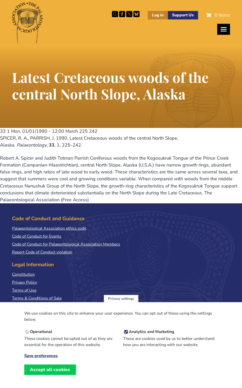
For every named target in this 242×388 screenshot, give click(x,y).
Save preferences (41, 361)
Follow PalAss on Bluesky (136, 14)
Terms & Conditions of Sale (37, 298)
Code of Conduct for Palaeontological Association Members (66, 244)
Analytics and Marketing (151, 337)
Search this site (115, 14)
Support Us (183, 15)
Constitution (23, 274)
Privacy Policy (24, 282)
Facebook (122, 14)
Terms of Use (24, 290)
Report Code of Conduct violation (42, 252)
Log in (158, 15)
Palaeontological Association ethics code (49, 228)
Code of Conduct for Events (36, 236)
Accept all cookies (50, 375)
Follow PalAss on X (129, 14)
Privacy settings (121, 304)
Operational (41, 337)
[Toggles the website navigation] (223, 29)
